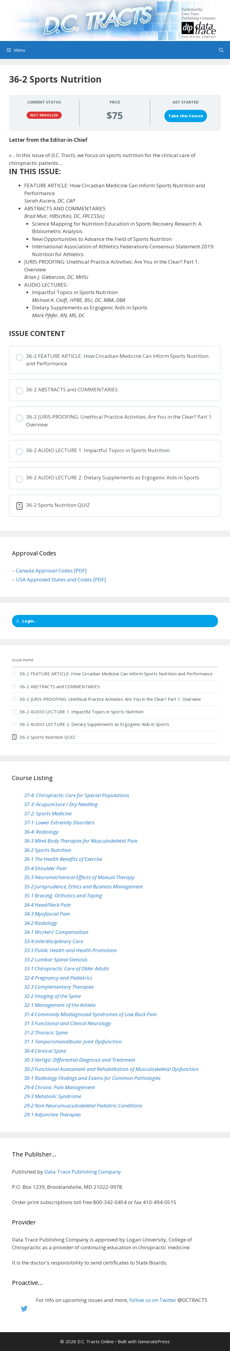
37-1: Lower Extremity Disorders (59, 822)
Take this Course (185, 115)
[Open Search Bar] (221, 50)
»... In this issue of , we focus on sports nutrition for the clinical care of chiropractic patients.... (102, 159)
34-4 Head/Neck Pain (47, 904)
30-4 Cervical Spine (45, 1050)
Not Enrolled (44, 115)
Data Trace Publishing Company (82, 1171)
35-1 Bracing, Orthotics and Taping (63, 895)
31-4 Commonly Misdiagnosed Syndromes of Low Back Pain (90, 1014)
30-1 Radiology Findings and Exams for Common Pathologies (92, 1078)
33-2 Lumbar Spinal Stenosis (55, 959)
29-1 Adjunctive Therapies (52, 1114)
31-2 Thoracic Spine (46, 1032)
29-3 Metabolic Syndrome (52, 1096)
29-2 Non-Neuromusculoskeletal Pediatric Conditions (83, 1105)
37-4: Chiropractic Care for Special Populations (76, 795)
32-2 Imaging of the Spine (52, 996)
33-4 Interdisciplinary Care (53, 941)
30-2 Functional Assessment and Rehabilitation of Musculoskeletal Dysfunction (111, 1069)
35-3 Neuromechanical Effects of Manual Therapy (79, 877)
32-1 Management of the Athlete (60, 1005)
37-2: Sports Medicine (48, 813)
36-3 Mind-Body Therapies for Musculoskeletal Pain (80, 840)
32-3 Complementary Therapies (59, 986)
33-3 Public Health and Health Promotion (70, 950)
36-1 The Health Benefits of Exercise (63, 858)
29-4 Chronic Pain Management (59, 1087)
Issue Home (23, 659)
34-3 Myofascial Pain (47, 913)
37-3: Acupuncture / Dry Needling (61, 804)
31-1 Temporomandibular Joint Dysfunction (73, 1041)
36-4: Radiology (41, 831)
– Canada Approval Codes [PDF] (49, 570)
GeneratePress (154, 1341)
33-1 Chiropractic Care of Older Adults (66, 968)
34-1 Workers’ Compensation (56, 931)
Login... (26, 621)
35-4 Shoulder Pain (45, 868)
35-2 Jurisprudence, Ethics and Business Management (83, 886)
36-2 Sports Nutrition (47, 850)
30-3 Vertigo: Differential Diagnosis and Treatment (79, 1059)
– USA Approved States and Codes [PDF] (59, 579)
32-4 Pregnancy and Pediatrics (58, 977)
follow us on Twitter (152, 1300)
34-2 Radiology (40, 923)
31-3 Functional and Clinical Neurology (67, 1023)
